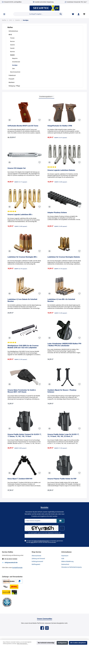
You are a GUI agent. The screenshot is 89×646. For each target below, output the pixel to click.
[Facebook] (42, 628)
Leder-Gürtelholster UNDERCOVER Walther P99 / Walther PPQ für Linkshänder (64, 345)
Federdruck (12, 75)
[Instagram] (47, 628)
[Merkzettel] (73, 14)
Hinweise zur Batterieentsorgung (71, 568)
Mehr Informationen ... (22, 643)
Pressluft (11, 79)
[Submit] (60, 521)
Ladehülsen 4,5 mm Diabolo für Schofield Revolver (22, 301)
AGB (32, 543)
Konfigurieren (62, 643)
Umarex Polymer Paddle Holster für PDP (61, 479)
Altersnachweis (36, 556)
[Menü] (4, 14)
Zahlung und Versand (38, 559)
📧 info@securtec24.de (10, 563)
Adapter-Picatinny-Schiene (57, 213)
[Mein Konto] (78, 14)
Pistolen (12, 38)
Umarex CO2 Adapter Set (17, 168)
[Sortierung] (46, 97)
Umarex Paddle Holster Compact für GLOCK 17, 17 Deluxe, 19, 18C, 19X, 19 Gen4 (24, 436)
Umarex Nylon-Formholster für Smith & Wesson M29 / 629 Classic (22, 391)
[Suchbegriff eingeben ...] (36, 14)
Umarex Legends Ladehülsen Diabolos (61, 170)
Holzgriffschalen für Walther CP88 (59, 126)
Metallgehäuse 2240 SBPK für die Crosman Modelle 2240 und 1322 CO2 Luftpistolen (23, 347)
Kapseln (12, 48)
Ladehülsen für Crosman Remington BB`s (22, 257)
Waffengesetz (36, 565)
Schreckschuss (13, 31)
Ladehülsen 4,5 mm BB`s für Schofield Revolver (61, 301)
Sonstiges (14, 65)
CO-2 (10, 34)
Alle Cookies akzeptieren (78, 643)
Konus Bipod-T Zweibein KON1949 (20, 479)
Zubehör (12, 55)
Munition (12, 51)
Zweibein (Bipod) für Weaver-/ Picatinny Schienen (61, 391)
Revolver (12, 41)
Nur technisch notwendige (46, 643)
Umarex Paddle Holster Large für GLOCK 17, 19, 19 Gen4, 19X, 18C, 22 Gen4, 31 (63, 436)
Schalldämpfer (16, 62)
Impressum (64, 556)
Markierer (12, 82)
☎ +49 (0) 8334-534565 (9, 559)
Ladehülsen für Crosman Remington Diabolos (63, 257)
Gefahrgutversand (37, 562)
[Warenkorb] (84, 14)
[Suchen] (60, 14)
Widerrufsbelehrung (67, 562)
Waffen (10, 27)
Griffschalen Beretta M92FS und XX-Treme (23, 126)
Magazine (14, 58)
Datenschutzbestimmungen (41, 541)
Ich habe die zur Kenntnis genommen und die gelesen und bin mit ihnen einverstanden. (44, 542)
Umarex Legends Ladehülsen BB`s (20, 215)
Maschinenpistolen (15, 72)
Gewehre (12, 45)
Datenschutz (65, 565)
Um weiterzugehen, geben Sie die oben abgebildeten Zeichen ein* (44, 533)
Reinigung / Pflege (14, 86)
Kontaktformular (17, 568)
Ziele (13, 68)
